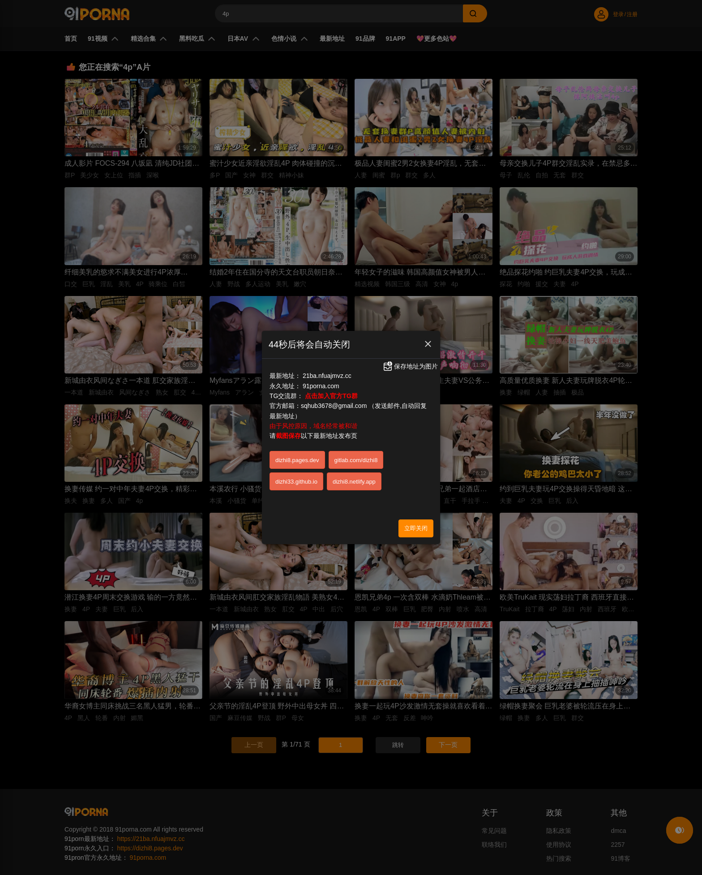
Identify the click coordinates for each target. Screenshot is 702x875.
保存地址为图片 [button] (410, 363)
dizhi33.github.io (296, 479)
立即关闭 (416, 526)
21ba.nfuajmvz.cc (327, 373)
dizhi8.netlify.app (354, 479)
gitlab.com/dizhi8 (356, 458)
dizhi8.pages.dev (297, 458)
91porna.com (321, 383)
